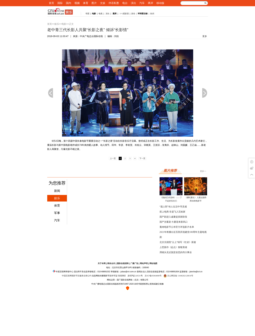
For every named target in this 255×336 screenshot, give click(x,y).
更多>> (203, 171)
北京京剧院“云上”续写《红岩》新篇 (178, 242)
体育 (85, 3)
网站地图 (153, 263)
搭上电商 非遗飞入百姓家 (172, 212)
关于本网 (102, 263)
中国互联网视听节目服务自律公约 (76, 276)
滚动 (133, 13)
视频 (77, 3)
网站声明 (144, 263)
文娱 (102, 3)
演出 (133, 3)
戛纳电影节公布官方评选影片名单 (177, 227)
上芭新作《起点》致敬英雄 (173, 247)
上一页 (50, 93)
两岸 (150, 3)
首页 (51, 3)
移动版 (160, 3)
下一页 (204, 93)
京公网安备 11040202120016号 (178, 276)
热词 (152, 13)
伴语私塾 (114, 3)
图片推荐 (170, 170)
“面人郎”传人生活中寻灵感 (173, 206)
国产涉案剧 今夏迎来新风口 (174, 222)
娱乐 (56, 24)
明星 (88, 13)
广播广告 (134, 263)
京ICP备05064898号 (153, 276)
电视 (100, 13)
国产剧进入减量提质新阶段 (173, 217)
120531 (138, 276)
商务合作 (111, 263)
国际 (60, 3)
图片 (94, 3)
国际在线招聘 (123, 263)
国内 (68, 3)
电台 (125, 3)
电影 (64, 24)
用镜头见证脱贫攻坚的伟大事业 (176, 252)
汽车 (142, 3)
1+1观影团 (124, 13)
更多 (204, 36)
